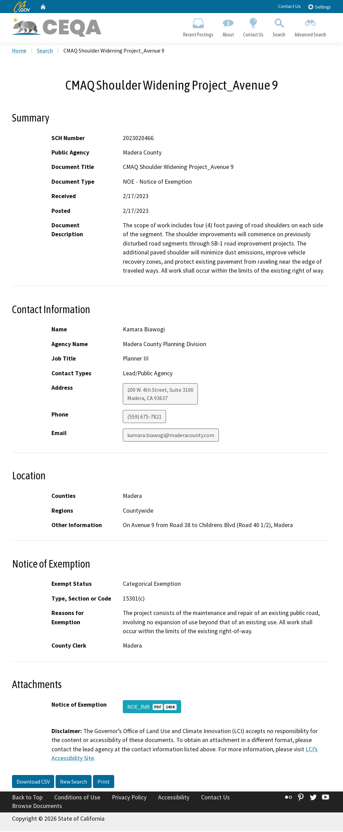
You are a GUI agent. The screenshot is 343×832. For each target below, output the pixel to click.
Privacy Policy (129, 797)
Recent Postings (198, 26)
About (228, 26)
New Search (73, 781)
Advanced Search (310, 26)
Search (279, 26)
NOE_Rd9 (152, 707)
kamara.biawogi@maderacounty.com (170, 435)
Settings (319, 6)
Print (103, 781)
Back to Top (27, 797)
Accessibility (173, 797)
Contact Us (289, 6)
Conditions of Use (77, 797)
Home (19, 51)
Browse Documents (37, 806)
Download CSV (33, 781)
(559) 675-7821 (144, 417)
